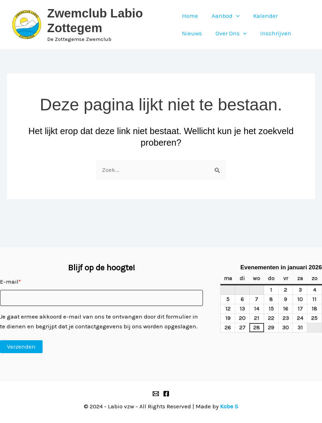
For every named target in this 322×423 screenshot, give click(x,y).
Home (190, 15)
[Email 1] (156, 394)
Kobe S (229, 406)
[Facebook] (166, 394)
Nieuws (192, 33)
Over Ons (229, 33)
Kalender (262, 15)
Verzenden (21, 346)
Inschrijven (272, 33)
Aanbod (224, 15)
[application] (234, 15)
